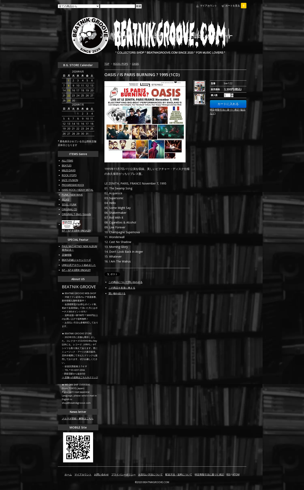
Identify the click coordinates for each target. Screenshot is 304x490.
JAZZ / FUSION (70, 180)
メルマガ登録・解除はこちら (77, 418)
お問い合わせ (101, 474)
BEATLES (66, 165)
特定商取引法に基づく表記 (209, 474)
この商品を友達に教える (121, 287)
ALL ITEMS (67, 160)
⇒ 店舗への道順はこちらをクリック (80, 377)
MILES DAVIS (68, 170)
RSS (228, 474)
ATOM (236, 474)
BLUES (65, 199)
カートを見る (235, 5)
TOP (106, 64)
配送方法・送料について (178, 474)
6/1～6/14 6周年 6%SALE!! (76, 230)
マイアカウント (208, 5)
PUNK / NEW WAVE (72, 194)
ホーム (68, 474)
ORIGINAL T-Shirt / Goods (76, 214)
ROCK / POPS (120, 64)
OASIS (135, 64)
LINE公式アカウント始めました (79, 265)
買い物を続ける (117, 293)
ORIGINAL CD (69, 209)
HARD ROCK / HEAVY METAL (77, 190)
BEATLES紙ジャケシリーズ (76, 260)
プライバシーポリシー (123, 474)
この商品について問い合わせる (125, 282)
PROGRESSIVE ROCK (73, 185)
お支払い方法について (150, 474)
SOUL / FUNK (69, 204)
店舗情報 (67, 255)
